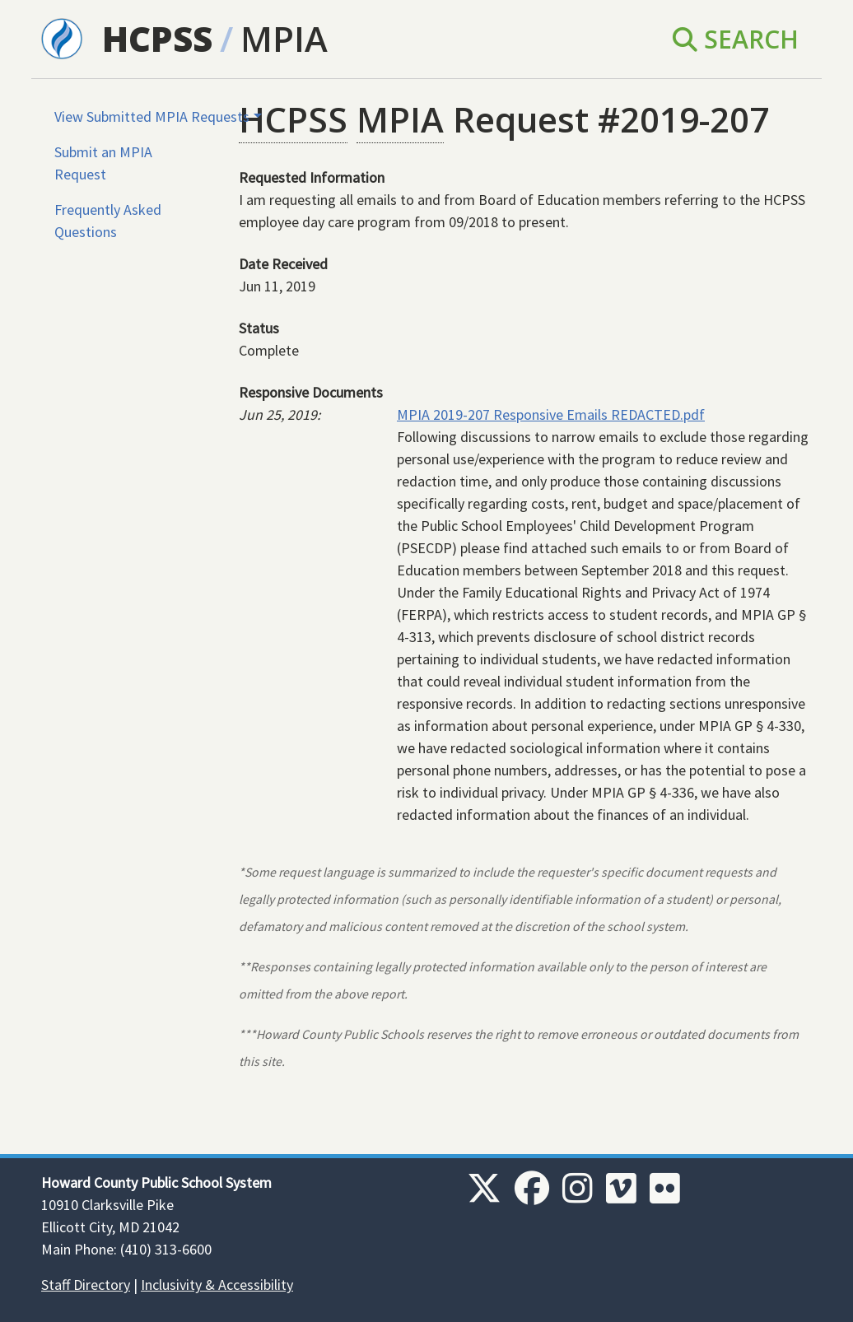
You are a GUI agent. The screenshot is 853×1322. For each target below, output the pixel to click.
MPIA (284, 38)
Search (736, 39)
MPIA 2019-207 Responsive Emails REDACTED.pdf (551, 414)
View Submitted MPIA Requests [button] (151, 116)
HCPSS (157, 38)
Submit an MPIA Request (103, 163)
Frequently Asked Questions (107, 220)
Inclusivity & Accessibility (217, 1284)
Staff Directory (85, 1284)
